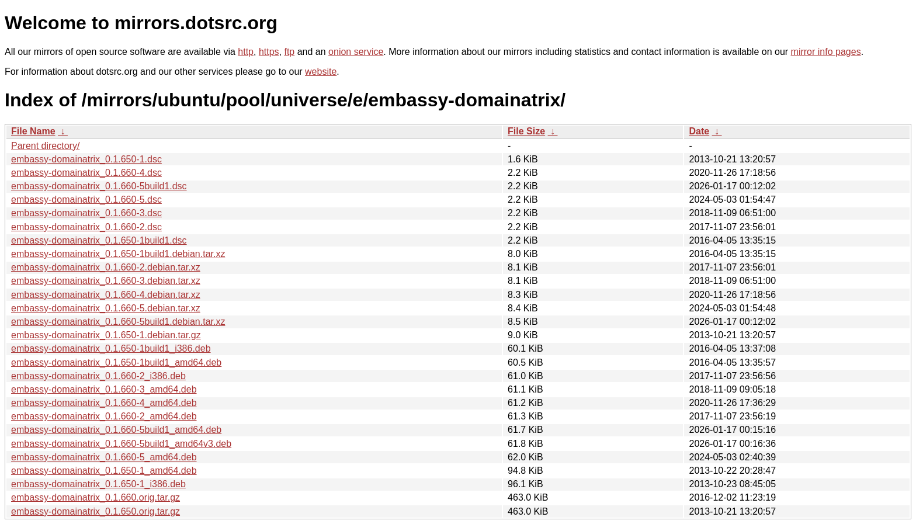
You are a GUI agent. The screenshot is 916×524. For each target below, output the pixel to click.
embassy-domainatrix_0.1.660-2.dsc (86, 227)
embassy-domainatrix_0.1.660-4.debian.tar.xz (105, 295)
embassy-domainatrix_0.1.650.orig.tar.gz (95, 511)
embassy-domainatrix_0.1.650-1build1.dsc (99, 240)
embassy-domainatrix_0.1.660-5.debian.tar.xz (105, 308)
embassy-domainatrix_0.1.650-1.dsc (86, 159)
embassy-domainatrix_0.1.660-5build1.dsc (99, 186)
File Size (526, 131)
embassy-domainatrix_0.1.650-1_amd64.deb (104, 471)
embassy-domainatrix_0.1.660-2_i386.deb (98, 376)
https (269, 52)
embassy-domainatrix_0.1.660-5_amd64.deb (104, 457)
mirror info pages (826, 52)
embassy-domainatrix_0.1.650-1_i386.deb (98, 484)
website (320, 72)
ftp (289, 52)
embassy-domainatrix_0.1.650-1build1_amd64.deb (116, 362)
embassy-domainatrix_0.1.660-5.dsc (86, 199)
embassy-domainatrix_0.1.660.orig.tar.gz (95, 497)
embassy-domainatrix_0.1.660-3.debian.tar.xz (105, 281)
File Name (33, 131)
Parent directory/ (45, 146)
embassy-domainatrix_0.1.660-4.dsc (86, 173)
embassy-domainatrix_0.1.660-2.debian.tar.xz (105, 267)
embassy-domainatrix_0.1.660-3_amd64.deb (104, 389)
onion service (355, 52)
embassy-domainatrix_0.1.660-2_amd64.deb (104, 416)
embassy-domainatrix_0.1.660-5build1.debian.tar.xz (118, 322)
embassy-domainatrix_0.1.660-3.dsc (86, 213)
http (246, 52)
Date (699, 131)
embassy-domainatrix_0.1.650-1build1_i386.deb (111, 348)
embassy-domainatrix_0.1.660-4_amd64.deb (104, 403)
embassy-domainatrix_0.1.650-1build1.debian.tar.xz (118, 254)
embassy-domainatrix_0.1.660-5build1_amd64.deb (116, 430)
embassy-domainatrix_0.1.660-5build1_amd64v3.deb (121, 444)
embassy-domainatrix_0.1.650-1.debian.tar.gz (106, 335)
